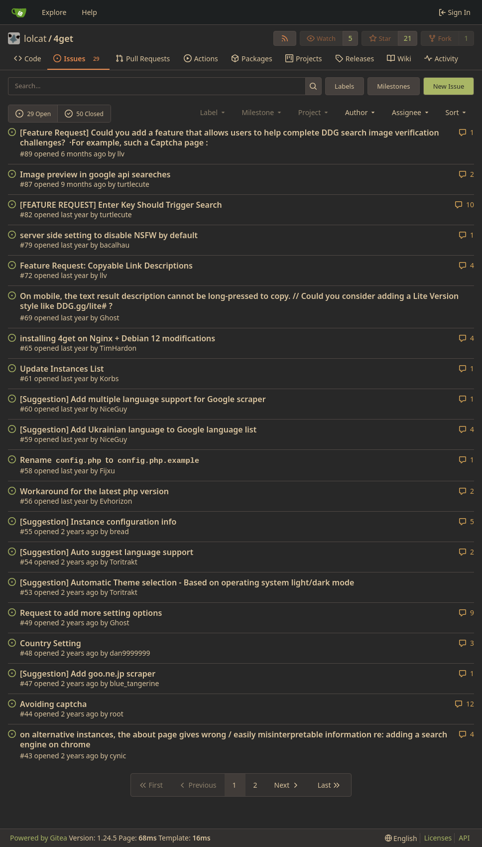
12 (464, 703)
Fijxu (107, 470)
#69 (26, 317)
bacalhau (114, 245)
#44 (26, 713)
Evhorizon (116, 501)
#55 (26, 531)
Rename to (110, 460)
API (464, 838)
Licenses (438, 838)
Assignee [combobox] (411, 112)
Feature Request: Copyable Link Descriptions (106, 266)
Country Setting (50, 643)
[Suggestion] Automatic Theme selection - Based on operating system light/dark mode (187, 582)
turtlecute (133, 184)
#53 (26, 592)
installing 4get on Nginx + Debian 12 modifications (117, 338)
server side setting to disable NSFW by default (109, 235)
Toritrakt (123, 561)
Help (89, 12)
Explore (54, 12)
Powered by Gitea (38, 838)
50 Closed (84, 114)
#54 (26, 561)
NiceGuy (113, 409)
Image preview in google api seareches (95, 174)
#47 (26, 683)
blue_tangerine (134, 683)
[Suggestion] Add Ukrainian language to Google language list (138, 429)
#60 (26, 409)
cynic (118, 755)
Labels (344, 86)
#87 (26, 184)
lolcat (35, 38)
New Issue (449, 86)
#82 (26, 214)
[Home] (19, 12)
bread (119, 531)
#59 (26, 439)
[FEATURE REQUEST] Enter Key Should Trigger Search (121, 205)
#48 (26, 653)
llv (121, 153)
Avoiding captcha (53, 704)
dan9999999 (130, 653)
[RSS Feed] (284, 38)
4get (63, 38)
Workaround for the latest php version (94, 491)
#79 (26, 245)
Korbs (109, 378)
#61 (26, 378)
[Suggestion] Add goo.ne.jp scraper (87, 674)
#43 (26, 755)
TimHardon (118, 348)
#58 (26, 470)
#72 (26, 275)
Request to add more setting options (91, 613)
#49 (26, 622)
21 (408, 38)
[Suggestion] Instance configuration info (98, 522)
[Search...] (313, 86)
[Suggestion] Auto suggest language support (106, 552)
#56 (26, 501)
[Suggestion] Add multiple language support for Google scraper (143, 399)
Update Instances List (62, 369)
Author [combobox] (360, 112)
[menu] (457, 112)
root (116, 713)
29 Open (33, 114)
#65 (26, 348)
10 (464, 204)
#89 (26, 153)
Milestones (393, 86)
